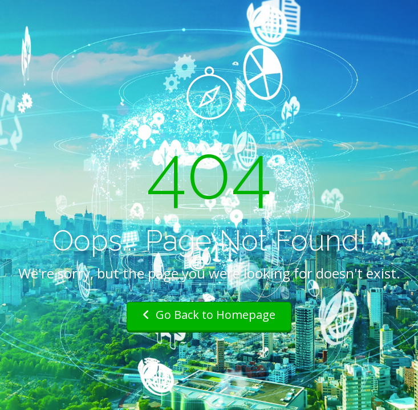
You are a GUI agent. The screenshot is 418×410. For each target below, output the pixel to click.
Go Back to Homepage (209, 314)
